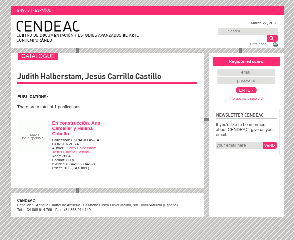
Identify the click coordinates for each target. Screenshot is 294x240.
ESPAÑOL (43, 10)
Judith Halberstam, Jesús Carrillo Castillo (75, 150)
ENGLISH (24, 10)
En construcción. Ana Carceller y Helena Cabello (76, 128)
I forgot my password (246, 98)
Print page (258, 44)
